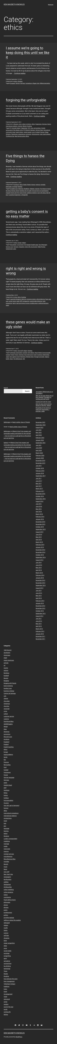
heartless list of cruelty (25, 190)
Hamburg (6, 790)
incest (35, 354)
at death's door (14, 188)
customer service (9, 716)
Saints (5, 930)
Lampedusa (29, 83)
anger (5, 658)
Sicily (5, 940)
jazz (5, 826)
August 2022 (39, 427)
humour (33, 184)
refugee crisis (35, 83)
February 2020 (40, 455)
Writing (6, 1014)
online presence (8, 892)
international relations (11, 126)
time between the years (11, 979)
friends (29, 184)
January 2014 (40, 578)
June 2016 (39, 506)
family (24, 184)
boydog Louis (8, 688)
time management (9, 981)
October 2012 (40, 611)
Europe (20, 242)
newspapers (7, 877)
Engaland (6, 742)
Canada (8, 354)
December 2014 (40, 550)
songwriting (7, 956)
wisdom (6, 1004)
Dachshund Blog (8, 721)
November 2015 (40, 524)
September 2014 (40, 557)
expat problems (8, 754)
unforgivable (24, 195)
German (18, 83)
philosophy (9, 186)
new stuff (20, 350)
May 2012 (39, 623)
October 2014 (40, 555)
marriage (6, 844)
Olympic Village (44, 132)
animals (6, 663)
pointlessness (8, 912)
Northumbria (7, 879)
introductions (8, 818)
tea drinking (7, 966)
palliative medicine (32, 192)
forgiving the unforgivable (26, 100)
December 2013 (40, 580)
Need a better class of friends (21, 422)
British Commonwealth (44, 352)
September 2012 (40, 613)
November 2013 (40, 583)
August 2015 (39, 532)
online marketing (9, 889)
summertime (7, 963)
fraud (46, 299)
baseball (6, 675)
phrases (6, 907)
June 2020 (39, 448)
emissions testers (31, 299)
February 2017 (40, 491)
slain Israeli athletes (45, 134)
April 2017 (39, 486)
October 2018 (40, 468)
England (6, 744)
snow (5, 948)
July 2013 (38, 590)
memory (20, 126)
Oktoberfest (7, 884)
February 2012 (40, 631)
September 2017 (40, 476)
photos (6, 905)
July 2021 (38, 445)
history (49, 124)
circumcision (20, 244)
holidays (6, 798)
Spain (11, 359)
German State (39, 130)
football (6, 770)
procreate (41, 356)
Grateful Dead (8, 785)
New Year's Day (8, 874)
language (6, 828)
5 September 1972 (25, 128)
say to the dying (41, 192)
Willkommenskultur (45, 83)
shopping (6, 938)
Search (6, 388)
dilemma (23, 299)
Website (50, 5)
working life (7, 1012)
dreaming (6, 731)
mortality (43, 184)
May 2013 (39, 595)
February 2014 (40, 575)
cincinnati (6, 708)
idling (5, 810)
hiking (5, 793)
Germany (22, 83)
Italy (5, 823)
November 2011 (40, 639)
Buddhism (26, 188)
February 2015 (40, 544)
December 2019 (40, 460)
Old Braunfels (8, 887)
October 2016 (40, 496)
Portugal (36, 356)
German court (9, 247)
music (5, 867)
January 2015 (40, 547)
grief (5, 787)
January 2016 (40, 519)
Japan (7, 356)
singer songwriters (9, 943)
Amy (32, 128)
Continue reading (19, 73)
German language (9, 777)
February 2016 (40, 516)
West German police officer (22, 136)
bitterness (21, 188)
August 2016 (39, 501)
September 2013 (40, 585)
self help (6, 935)
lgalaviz (6, 442)
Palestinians (14, 134)
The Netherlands (17, 359)
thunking (20, 81)
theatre (6, 974)
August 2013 (39, 588)
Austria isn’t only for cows (43, 401)
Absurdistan (13, 244)
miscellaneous (8, 856)
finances (6, 762)
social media (7, 951)
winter (5, 1002)
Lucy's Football (36, 132)
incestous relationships (43, 354)
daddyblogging (8, 724)
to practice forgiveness (15, 195)
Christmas (7, 703)
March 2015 (39, 542)
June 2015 (39, 534)
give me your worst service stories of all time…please (44, 404)
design (6, 726)
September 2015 (40, 529)
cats (5, 696)
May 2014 (39, 567)
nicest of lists (22, 192)
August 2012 (39, 616)
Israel (13, 132)
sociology (14, 186)
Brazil (36, 352)
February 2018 (40, 471)
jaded (18, 301)
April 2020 (39, 450)
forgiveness (38, 124)
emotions (28, 124)
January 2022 (40, 440)
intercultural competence (11, 813)
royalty (6, 928)
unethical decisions (43, 303)
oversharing (7, 897)
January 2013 (40, 603)
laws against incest (15, 356)
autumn (6, 670)
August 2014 (39, 560)
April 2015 (39, 539)
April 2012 (39, 626)
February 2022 (40, 437)
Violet (5, 996)
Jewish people (27, 132)
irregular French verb (11, 192)
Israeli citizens (19, 132)
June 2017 (39, 481)
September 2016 (40, 499)
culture (24, 124)
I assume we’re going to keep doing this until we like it (27, 52)
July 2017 (38, 478)
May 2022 (39, 432)
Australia (24, 352)
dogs (5, 729)
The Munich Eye (10, 136)
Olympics (8, 134)
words (5, 1009)
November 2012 (40, 608)
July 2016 (38, 504)
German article (15, 190)
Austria (6, 668)
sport (5, 958)
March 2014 (39, 573)
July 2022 (38, 430)
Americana (7, 655)
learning (6, 831)
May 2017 (39, 483)
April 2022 (39, 435)
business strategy (9, 691)
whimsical (7, 999)
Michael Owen (30, 356)
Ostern (6, 895)
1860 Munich (7, 650)
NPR (21, 301)
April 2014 (39, 570)
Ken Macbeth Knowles (14, 4)
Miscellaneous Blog (9, 859)
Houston (6, 803)
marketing (7, 841)
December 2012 (40, 606)
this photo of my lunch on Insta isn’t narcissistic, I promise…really (43, 409)
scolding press (34, 303)
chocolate (7, 701)
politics (6, 915)
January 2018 (40, 473)
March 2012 (39, 629)
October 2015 (40, 527)
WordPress (19, 1037)
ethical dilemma (40, 299)
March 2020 (39, 453)
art (4, 665)
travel (5, 991)
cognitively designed (15, 299)
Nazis (5, 869)
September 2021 (40, 443)
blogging (6, 680)
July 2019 (38, 466)
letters (5, 833)
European (12, 83)
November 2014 (40, 552)
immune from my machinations (40, 190)
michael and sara (9, 854)
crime (20, 124)
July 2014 (38, 562)
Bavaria (16, 124)
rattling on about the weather (12, 920)
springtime (7, 961)
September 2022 (40, 425)
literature (6, 836)
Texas (5, 971)
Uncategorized (8, 994)
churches (6, 706)
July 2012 (38, 618)
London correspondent (10, 838)
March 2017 (39, 488)
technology (7, 968)
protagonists (26, 301)
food (5, 767)
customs (6, 719)
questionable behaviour (36, 301)
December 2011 (40, 636)
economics (7, 734)
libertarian (23, 356)
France (16, 354)
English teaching (9, 747)
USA (24, 359)
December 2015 (40, 522)
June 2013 (39, 593)
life (18, 192)
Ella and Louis (8, 737)
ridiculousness (35, 134)
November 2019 (40, 463)
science (6, 933)
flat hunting (7, 765)
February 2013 (40, 601)
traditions (6, 986)
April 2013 (39, 598)
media (5, 846)
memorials (7, 849)
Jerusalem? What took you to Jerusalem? (44, 392)
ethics (15, 81)
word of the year (8, 1007)
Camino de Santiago (10, 693)
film (5, 759)
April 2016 (39, 511)
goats (5, 782)
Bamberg (6, 673)
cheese (6, 698)
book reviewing (8, 686)
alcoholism (7, 652)
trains (5, 989)
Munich (25, 126)
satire (14, 249)
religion (24, 242)
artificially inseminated (16, 352)
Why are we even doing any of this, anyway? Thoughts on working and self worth (44, 397)
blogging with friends (10, 683)
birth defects (31, 352)
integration (21, 247)
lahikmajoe (7, 422)
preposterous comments (24, 134)
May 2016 (39, 509)
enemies (37, 188)
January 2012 (40, 634)
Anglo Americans (9, 660)
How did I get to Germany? (11, 805)
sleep (5, 946)
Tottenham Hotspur (9, 984)
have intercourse (28, 354)
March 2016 (39, 514)
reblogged (7, 923)
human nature (12, 301)
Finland (12, 354)
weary (7, 305)
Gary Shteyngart (43, 244)
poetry (5, 910)
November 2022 (40, 422)
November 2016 (40, 494)
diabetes (32, 188)
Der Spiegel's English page (31, 244)
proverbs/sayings (9, 917)
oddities (6, 882)
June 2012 (39, 621)
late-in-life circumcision (31, 247)
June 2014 (39, 565)
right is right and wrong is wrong (21, 303)
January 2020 (40, 458)
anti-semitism (37, 128)
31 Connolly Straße (15, 128)
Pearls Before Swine (10, 900)
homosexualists (8, 800)
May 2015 (39, 537)
